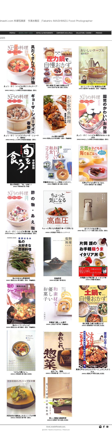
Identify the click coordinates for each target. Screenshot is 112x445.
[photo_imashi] (100, 427)
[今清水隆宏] (104, 427)
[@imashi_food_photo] (107, 427)
